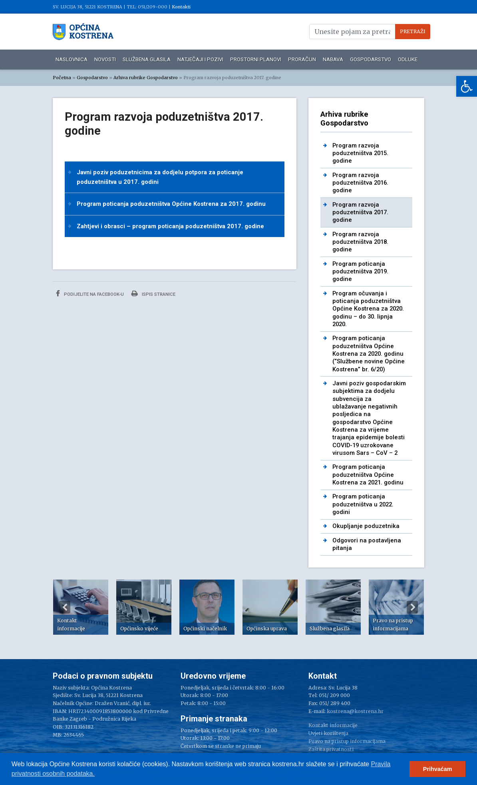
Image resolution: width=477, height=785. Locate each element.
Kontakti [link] (181, 7)
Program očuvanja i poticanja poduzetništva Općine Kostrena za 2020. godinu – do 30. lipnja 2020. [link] (368, 309)
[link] (466, 86)
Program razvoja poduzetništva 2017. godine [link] (360, 212)
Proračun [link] (302, 59)
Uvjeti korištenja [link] (328, 733)
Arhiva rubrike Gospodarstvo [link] (145, 77)
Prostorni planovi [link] (255, 59)
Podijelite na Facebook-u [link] (90, 293)
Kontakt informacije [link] (333, 725)
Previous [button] (64, 607)
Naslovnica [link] (71, 59)
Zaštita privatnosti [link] (331, 749)
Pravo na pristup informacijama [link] (347, 741)
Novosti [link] (105, 59)
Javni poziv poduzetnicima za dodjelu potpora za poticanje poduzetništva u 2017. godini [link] (160, 177)
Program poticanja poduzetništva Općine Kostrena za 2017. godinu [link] (171, 203)
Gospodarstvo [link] (370, 59)
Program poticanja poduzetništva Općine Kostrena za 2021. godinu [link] (367, 474)
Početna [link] (62, 77)
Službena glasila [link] (147, 59)
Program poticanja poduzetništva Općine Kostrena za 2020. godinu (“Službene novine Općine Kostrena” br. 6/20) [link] (368, 354)
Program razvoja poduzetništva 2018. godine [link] (360, 242)
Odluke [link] (407, 59)
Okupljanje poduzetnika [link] (365, 526)
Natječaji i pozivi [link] (200, 59)
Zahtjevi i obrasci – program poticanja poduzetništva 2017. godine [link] (170, 226)
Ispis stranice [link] (153, 293)
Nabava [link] (333, 59)
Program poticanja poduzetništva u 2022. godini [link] (363, 504)
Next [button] (412, 607)
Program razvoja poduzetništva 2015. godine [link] (360, 153)
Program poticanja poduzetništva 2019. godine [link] (360, 271)
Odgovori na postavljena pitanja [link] (366, 544)
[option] (80, 607)
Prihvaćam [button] (437, 769)
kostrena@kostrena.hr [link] (355, 711)
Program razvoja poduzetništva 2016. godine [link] (360, 182)
